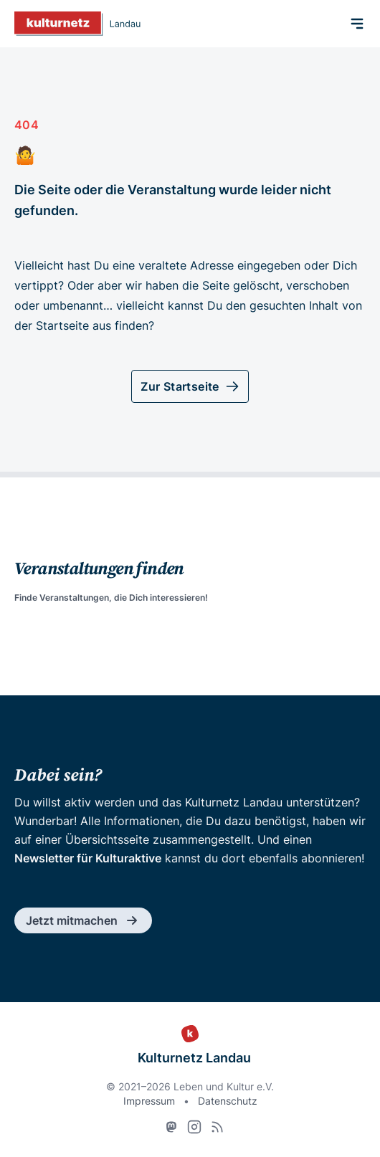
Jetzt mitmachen (83, 920)
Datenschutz (227, 1101)
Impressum (149, 1101)
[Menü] (357, 23)
